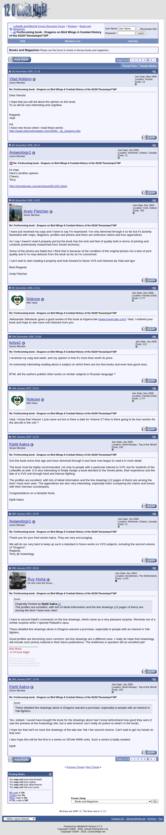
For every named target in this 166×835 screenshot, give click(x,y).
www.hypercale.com (112, 319)
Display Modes (148, 66)
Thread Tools (130, 66)
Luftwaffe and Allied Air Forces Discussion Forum (39, 26)
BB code (13, 792)
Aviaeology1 (20, 152)
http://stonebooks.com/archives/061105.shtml (38, 186)
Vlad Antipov (20, 79)
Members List (72, 41)
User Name (111, 28)
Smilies (13, 795)
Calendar (133, 41)
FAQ (22, 41)
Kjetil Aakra (19, 444)
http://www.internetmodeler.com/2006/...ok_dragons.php (45, 131)
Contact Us (117, 818)
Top (160, 818)
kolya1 (15, 342)
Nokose (33, 299)
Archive (152, 818)
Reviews (72, 26)
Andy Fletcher (36, 211)
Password (110, 33)
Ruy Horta (36, 579)
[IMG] (12, 797)
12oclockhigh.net (135, 818)
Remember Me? (147, 29)
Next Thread (92, 767)
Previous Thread (75, 767)
